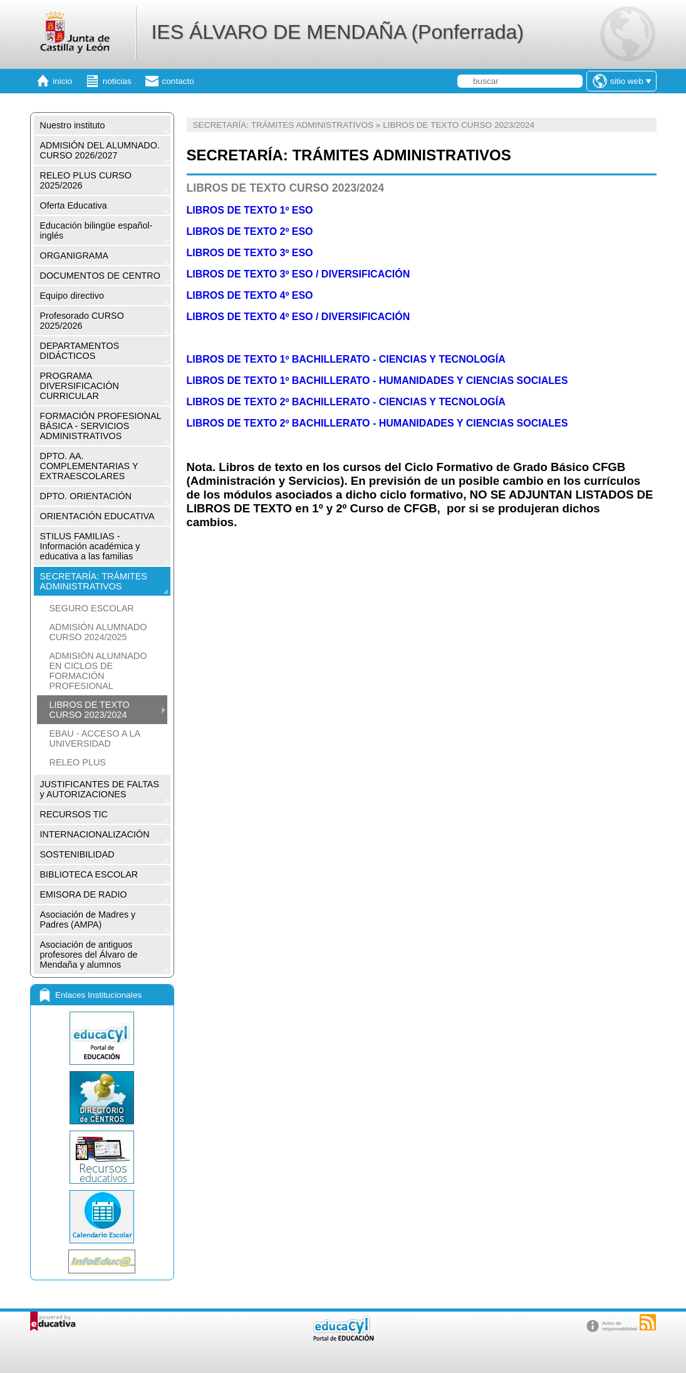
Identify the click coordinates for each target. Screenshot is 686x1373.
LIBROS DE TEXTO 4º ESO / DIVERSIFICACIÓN (298, 316)
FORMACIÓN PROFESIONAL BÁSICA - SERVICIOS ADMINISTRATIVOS (101, 426)
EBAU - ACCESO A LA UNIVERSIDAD (94, 738)
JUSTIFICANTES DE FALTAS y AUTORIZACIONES (100, 789)
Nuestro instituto (72, 125)
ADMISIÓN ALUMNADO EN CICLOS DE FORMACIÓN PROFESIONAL (98, 671)
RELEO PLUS (77, 762)
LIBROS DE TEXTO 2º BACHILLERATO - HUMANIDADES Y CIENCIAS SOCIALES (377, 423)
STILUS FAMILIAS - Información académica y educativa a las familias (90, 546)
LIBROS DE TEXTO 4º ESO (250, 295)
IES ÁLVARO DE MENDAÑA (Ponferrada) (337, 32)
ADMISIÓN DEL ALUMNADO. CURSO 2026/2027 (100, 150)
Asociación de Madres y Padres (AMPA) (88, 919)
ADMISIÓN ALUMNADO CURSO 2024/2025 (98, 632)
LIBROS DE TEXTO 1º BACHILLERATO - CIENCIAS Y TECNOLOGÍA (346, 359)
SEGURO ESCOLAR (91, 608)
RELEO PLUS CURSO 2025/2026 (86, 180)
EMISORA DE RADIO (83, 894)
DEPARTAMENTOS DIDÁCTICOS (80, 351)
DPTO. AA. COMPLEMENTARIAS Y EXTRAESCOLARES (89, 466)
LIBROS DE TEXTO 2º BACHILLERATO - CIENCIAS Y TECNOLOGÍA (346, 401)
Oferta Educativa (73, 205)
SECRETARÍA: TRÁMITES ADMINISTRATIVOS (93, 581)
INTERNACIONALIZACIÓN (95, 834)
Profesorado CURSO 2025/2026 (82, 321)
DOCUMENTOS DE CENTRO (100, 276)
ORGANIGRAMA (74, 256)
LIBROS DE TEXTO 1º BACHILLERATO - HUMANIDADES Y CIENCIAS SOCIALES (377, 380)
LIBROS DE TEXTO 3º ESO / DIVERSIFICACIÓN (298, 274)
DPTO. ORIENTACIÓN (86, 496)
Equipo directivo (72, 296)
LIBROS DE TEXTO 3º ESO (251, 252)
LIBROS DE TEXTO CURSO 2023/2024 (89, 710)
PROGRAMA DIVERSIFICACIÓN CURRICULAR (79, 386)
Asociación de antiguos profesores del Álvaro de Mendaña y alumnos (89, 955)
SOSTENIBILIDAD (77, 854)
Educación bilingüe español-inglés (96, 230)
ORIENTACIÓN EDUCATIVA (97, 516)
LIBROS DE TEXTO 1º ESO (250, 210)
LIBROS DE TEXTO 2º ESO (250, 231)
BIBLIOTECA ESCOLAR (89, 874)
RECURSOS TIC (74, 814)
